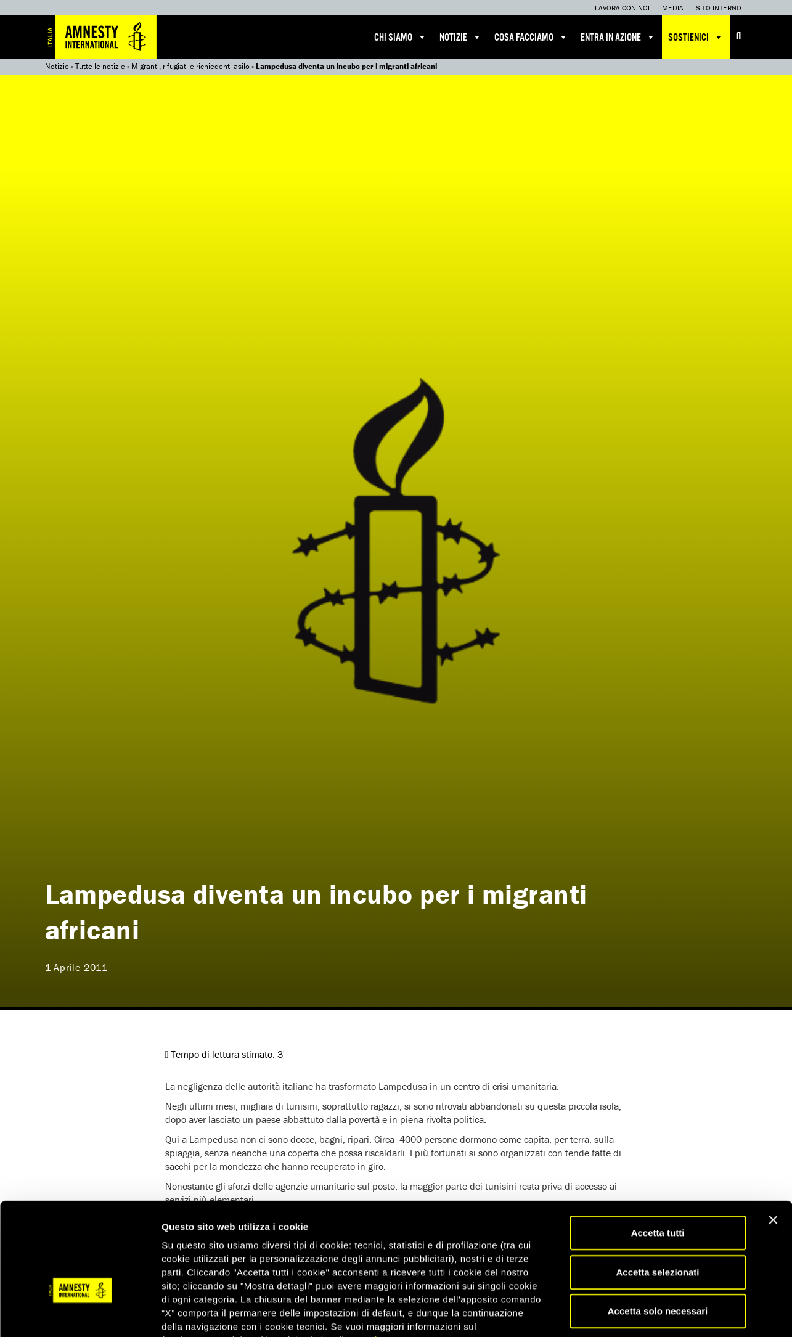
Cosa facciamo (531, 37)
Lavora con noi (622, 7)
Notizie (460, 37)
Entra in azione (618, 37)
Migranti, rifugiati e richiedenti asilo (190, 66)
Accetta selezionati (657, 1195)
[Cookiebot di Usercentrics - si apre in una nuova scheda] (80, 1313)
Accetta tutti (658, 1156)
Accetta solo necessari (658, 1234)
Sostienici (696, 37)
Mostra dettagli (648, 1312)
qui (369, 1263)
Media (673, 7)
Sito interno (718, 7)
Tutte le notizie (100, 66)
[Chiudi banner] (773, 1143)
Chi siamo (400, 37)
